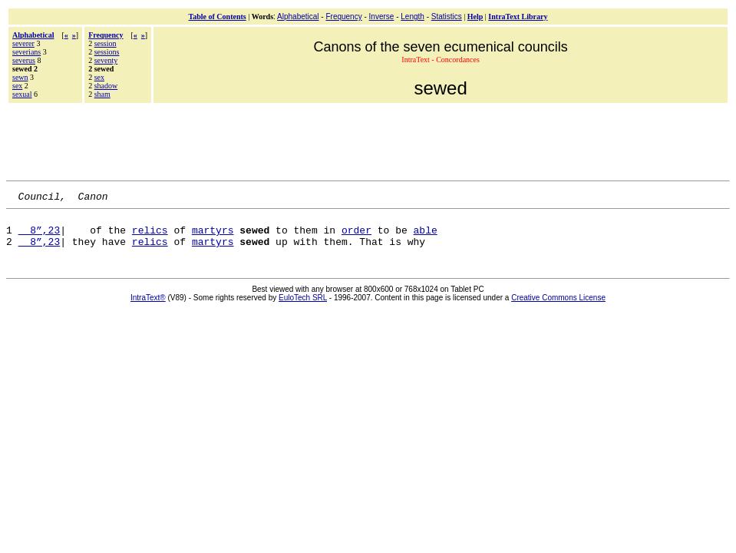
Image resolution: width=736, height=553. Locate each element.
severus (23, 60)
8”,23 (39, 236)
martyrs (213, 236)
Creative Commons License (558, 307)
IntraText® (148, 307)
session (105, 43)
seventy (106, 60)
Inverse (381, 16)
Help (475, 16)
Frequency (343, 16)
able (425, 236)
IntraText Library (517, 16)
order (356, 236)
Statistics (446, 16)
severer (23, 43)
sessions (107, 52)
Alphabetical (297, 16)
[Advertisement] (368, 139)
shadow (106, 85)
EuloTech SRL (303, 307)
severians (26, 52)
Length (412, 16)
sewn (20, 77)
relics (150, 236)
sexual (22, 94)
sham (102, 94)
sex (17, 85)
